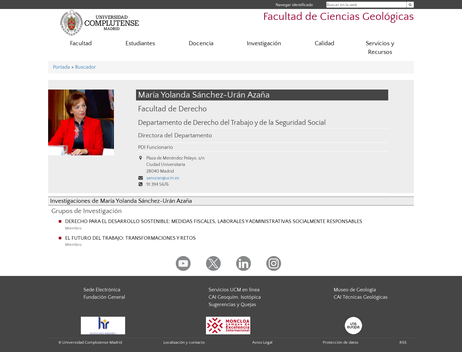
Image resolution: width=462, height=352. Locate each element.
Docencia (201, 43)
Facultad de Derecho (172, 109)
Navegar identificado (294, 4)
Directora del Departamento (175, 135)
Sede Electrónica (101, 290)
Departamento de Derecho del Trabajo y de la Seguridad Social (232, 123)
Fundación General (104, 297)
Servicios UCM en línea (234, 290)
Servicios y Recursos (380, 48)
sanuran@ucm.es (162, 178)
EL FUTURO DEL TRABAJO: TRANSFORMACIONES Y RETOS (130, 238)
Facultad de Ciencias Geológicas (338, 17)
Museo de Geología (355, 290)
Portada (61, 67)
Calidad (324, 43)
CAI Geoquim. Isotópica (235, 297)
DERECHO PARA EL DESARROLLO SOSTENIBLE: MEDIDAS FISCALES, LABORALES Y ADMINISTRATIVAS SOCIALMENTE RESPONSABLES (213, 221)
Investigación (264, 43)
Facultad (81, 43)
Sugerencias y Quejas (232, 304)
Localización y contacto (184, 342)
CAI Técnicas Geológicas (361, 297)
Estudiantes (140, 43)
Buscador (85, 67)
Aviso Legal (262, 342)
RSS (402, 342)
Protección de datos (340, 342)
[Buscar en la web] (410, 5)
